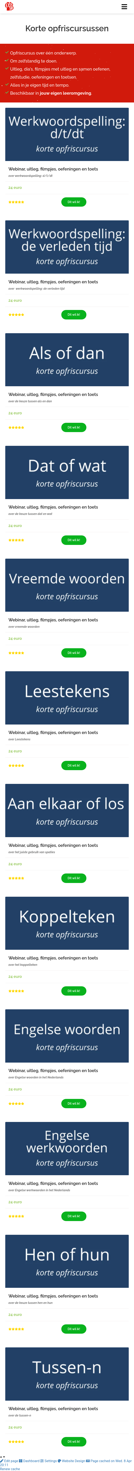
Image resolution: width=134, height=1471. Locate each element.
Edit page (9, 1461)
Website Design (72, 1461)
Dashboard (29, 1461)
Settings (49, 1461)
